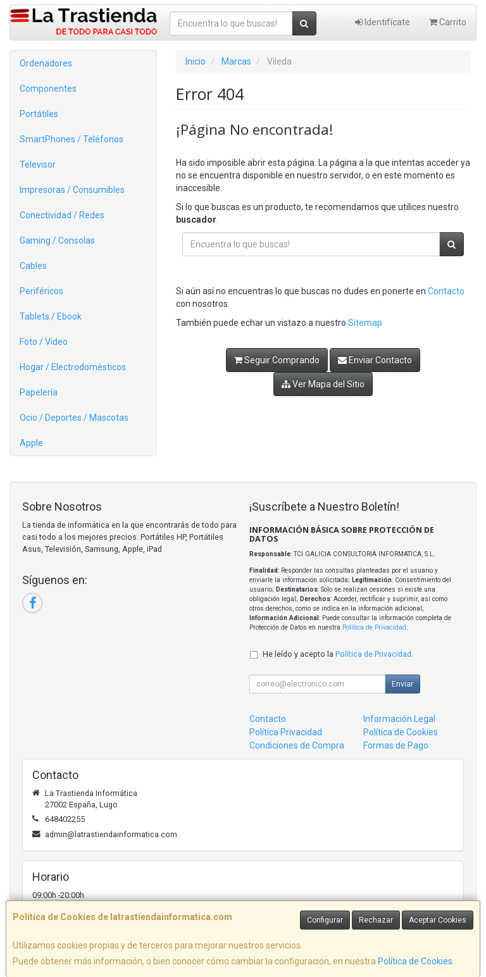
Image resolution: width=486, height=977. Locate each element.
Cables (33, 266)
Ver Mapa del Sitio (323, 384)
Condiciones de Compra (296, 745)
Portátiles (39, 114)
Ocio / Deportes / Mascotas (74, 418)
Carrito (447, 22)
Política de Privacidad (374, 627)
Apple (31, 443)
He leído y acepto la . (338, 654)
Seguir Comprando (277, 360)
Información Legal (399, 719)
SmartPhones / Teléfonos (71, 139)
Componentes (48, 89)
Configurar (325, 920)
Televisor (38, 164)
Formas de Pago (395, 745)
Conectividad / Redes (62, 215)
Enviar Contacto (375, 360)
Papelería (39, 392)
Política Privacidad (285, 732)
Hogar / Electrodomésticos (73, 367)
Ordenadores (46, 63)
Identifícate (382, 22)
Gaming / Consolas (57, 240)
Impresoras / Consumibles (72, 190)
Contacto (446, 291)
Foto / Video (44, 342)
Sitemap (365, 323)
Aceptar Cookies (437, 920)
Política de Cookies (415, 961)
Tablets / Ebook (51, 316)
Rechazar (376, 920)
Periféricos (41, 291)
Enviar (402, 684)
